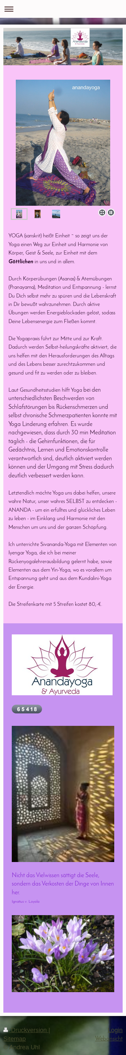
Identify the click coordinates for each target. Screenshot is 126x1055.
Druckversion (25, 1030)
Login (115, 1030)
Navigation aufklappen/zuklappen (63, 9)
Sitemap (14, 1039)
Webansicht (109, 1039)
